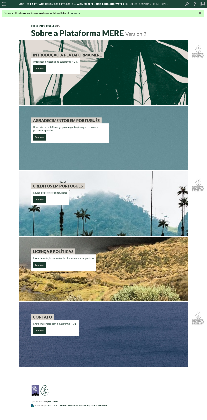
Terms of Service (67, 405)
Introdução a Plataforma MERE (67, 55)
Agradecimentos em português (66, 120)
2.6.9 (54, 405)
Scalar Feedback (99, 405)
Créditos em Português (58, 186)
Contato (42, 317)
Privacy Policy (83, 405)
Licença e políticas (53, 251)
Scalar (48, 405)
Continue (39, 68)
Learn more (75, 13)
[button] (195, 4)
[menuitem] (4, 4)
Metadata (53, 401)
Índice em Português (43, 26)
